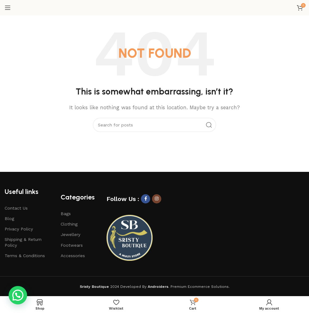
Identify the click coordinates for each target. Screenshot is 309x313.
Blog (9, 218)
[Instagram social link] (156, 198)
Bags (66, 213)
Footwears (72, 245)
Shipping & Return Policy (23, 242)
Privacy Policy (19, 228)
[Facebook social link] (145, 198)
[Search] (154, 125)
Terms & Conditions (25, 255)
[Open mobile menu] (8, 8)
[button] (18, 295)
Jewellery (70, 234)
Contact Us (16, 208)
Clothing (69, 224)
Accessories (73, 255)
